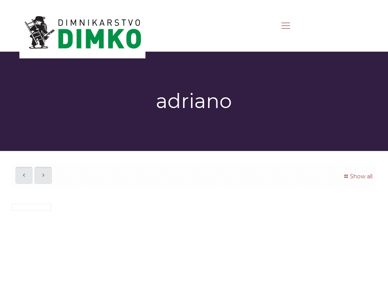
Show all (357, 176)
